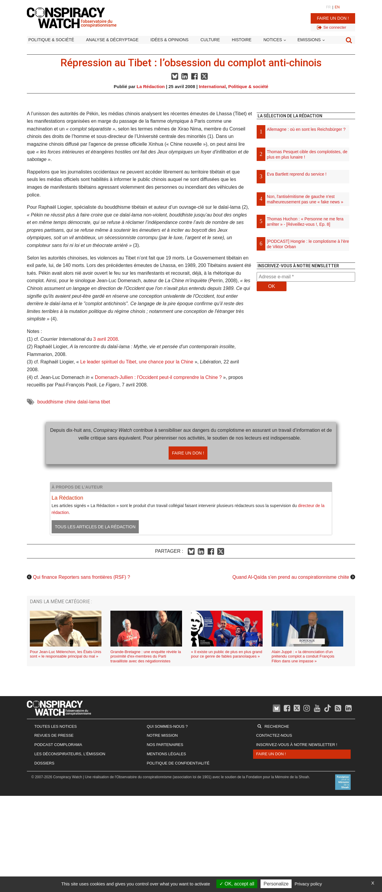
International (212, 86)
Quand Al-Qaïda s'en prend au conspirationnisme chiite (290, 577)
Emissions (309, 39)
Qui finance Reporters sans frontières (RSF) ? (81, 577)
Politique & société (51, 39)
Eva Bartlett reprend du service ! (296, 174)
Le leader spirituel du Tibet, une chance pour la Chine (136, 361)
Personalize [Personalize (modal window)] (276, 883)
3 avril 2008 (105, 339)
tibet (105, 401)
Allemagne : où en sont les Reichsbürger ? (306, 129)
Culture (210, 39)
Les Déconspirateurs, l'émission (69, 754)
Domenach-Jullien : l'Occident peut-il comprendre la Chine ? (158, 377)
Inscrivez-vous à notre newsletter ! (296, 744)
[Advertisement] (306, 358)
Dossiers (44, 763)
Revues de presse (54, 735)
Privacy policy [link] (308, 883)
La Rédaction (151, 86)
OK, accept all (236, 883)
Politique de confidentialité (178, 763)
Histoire (242, 39)
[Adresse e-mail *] (306, 277)
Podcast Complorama (58, 744)
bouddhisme (50, 401)
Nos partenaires (165, 744)
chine (70, 401)
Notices (273, 39)
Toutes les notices (55, 726)
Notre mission (162, 735)
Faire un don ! (333, 18)
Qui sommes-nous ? (167, 726)
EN (337, 7)
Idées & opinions (169, 39)
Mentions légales (166, 754)
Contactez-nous (274, 735)
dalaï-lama (88, 401)
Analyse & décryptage (112, 39)
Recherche (276, 726)
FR (328, 7)
